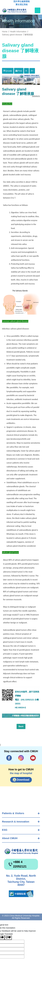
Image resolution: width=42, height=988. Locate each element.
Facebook (9, 758)
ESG (4, 829)
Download (23, 779)
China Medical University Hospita (21, 851)
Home (4, 31)
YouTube (33, 758)
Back (21, 726)
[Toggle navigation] (37, 10)
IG (21, 758)
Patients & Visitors (13, 813)
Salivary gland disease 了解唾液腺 (17, 35)
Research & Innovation (15, 821)
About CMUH (9, 838)
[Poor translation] (8, 938)
